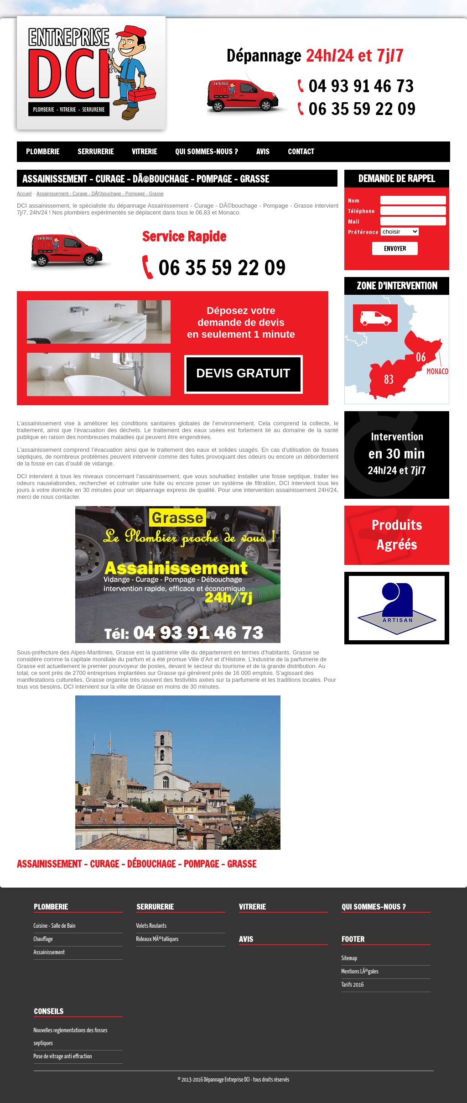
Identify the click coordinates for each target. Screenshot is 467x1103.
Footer (353, 939)
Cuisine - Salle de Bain (55, 926)
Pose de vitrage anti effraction (63, 1057)
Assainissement (49, 953)
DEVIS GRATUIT (243, 373)
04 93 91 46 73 (361, 86)
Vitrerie (144, 152)
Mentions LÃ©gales (360, 972)
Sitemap (350, 959)
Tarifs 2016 (353, 985)
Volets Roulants (151, 926)
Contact (301, 152)
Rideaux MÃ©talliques (157, 939)
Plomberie (42, 152)
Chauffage (43, 939)
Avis (263, 152)
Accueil (24, 193)
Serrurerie (96, 152)
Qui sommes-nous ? (206, 152)
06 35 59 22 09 (362, 108)
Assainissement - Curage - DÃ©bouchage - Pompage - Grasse (100, 193)
